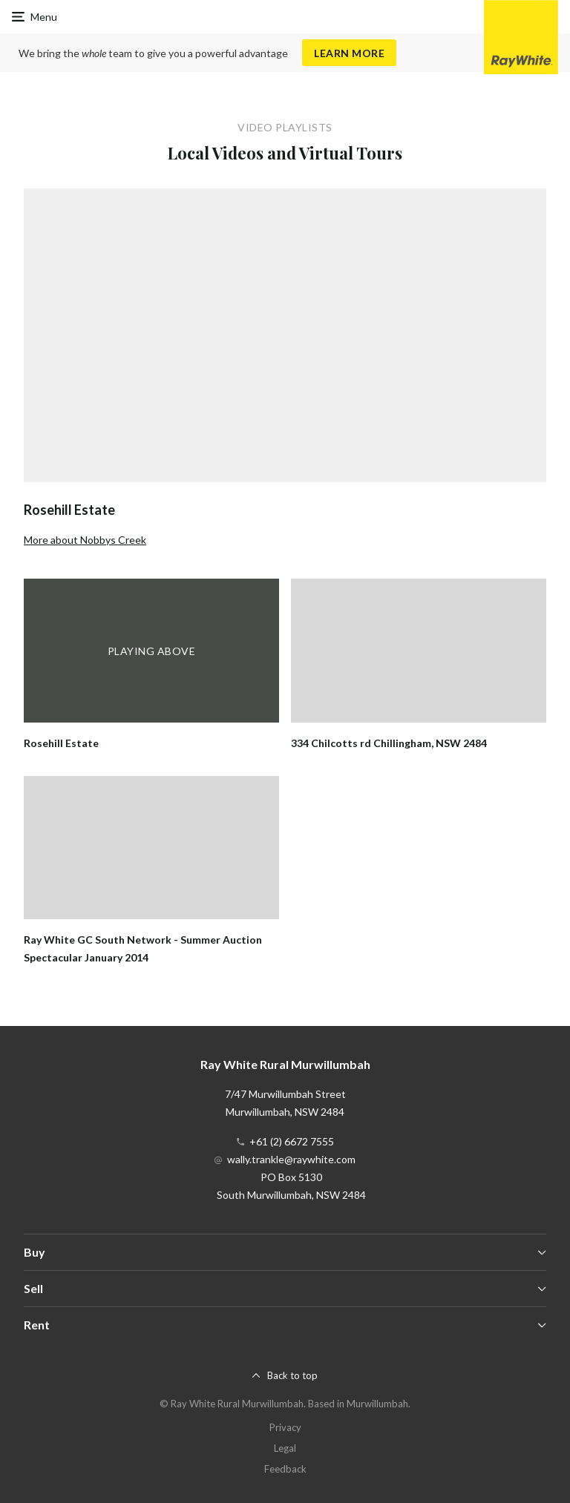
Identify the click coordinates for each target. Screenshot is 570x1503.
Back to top (292, 1375)
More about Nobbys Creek (85, 539)
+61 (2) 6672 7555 (291, 1141)
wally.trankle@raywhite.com (291, 1159)
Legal (285, 1448)
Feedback (285, 1469)
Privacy (285, 1427)
